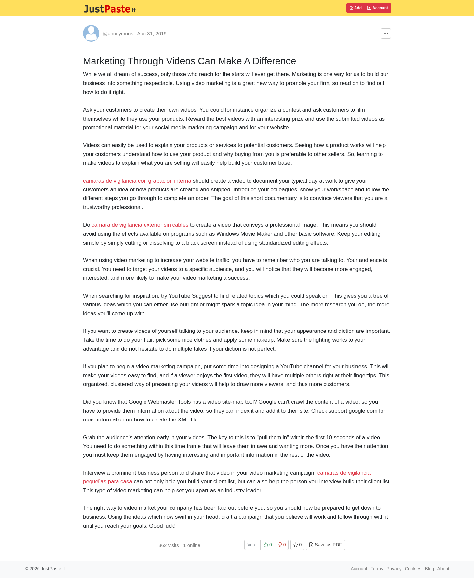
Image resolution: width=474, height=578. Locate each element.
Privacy (394, 568)
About (443, 568)
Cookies (413, 568)
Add (355, 8)
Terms (377, 568)
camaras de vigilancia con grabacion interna (137, 181)
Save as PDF (325, 544)
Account (377, 8)
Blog (429, 568)
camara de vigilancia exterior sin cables (140, 225)
